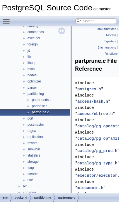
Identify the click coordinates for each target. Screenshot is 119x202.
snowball (34, 149)
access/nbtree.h (95, 113)
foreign (32, 44)
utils (30, 180)
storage (33, 162)
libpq (30, 63)
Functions (111, 54)
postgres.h (89, 89)
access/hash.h (92, 101)
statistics (33, 155)
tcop (30, 168)
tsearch (32, 174)
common (29, 192)
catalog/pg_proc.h (97, 150)
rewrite (32, 143)
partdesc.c (39, 106)
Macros (111, 35)
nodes (32, 75)
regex (31, 131)
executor (33, 38)
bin (25, 186)
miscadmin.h (90, 187)
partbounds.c (41, 100)
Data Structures (105, 29)
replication (35, 137)
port (30, 118)
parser (32, 87)
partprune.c (40, 112)
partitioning (35, 94)
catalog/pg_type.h (97, 163)
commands (35, 32)
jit (28, 50)
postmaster (35, 125)
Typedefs (110, 41)
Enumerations (107, 47)
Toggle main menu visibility (7, 19)
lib (29, 57)
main (31, 69)
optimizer (34, 81)
